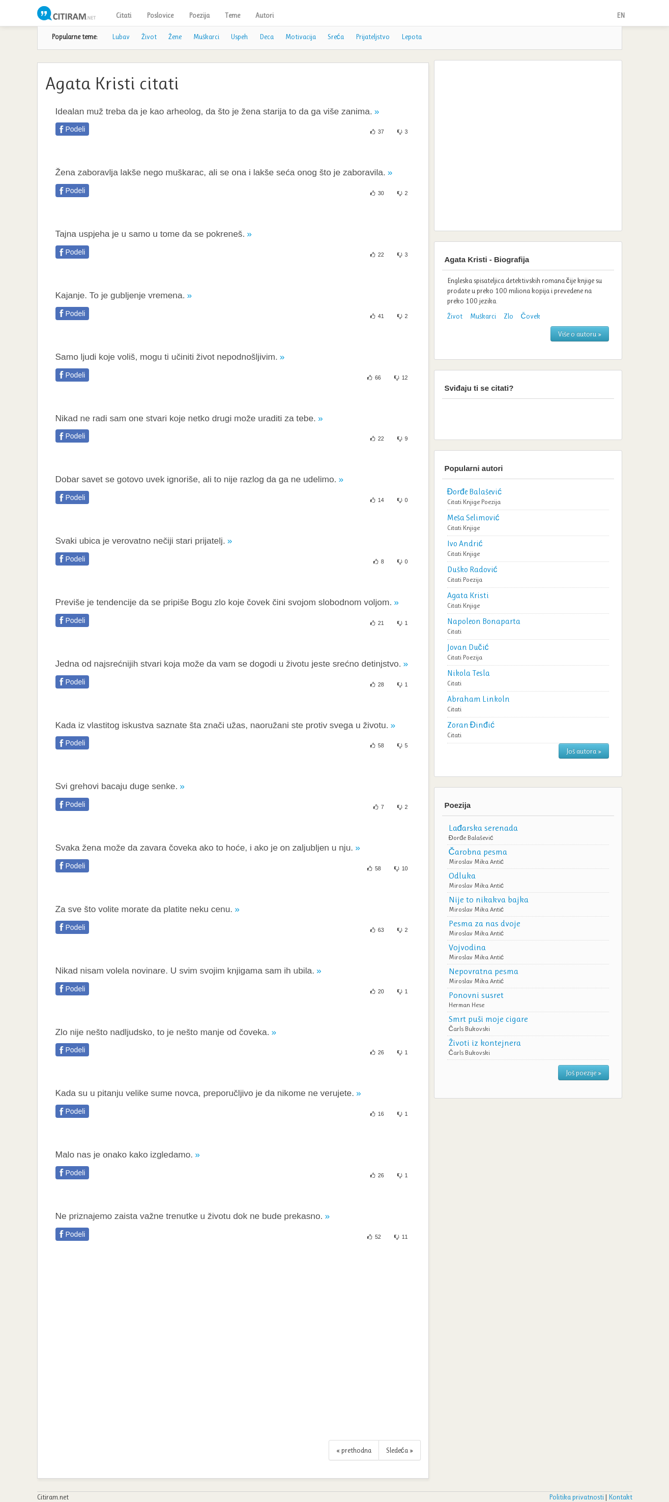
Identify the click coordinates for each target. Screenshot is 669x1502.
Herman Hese (466, 1005)
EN (621, 15)
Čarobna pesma (478, 852)
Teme (232, 15)
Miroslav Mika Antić (476, 861)
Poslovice (160, 15)
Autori (264, 15)
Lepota (411, 37)
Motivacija (300, 37)
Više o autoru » (579, 334)
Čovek (530, 316)
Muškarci (206, 37)
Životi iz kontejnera (485, 1043)
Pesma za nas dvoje (484, 923)
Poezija (199, 15)
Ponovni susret (476, 995)
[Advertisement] (233, 1346)
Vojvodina (467, 947)
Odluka (462, 875)
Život (149, 37)
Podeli (75, 129)
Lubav (121, 37)
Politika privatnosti (576, 1497)
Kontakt (620, 1497)
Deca (266, 37)
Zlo (508, 316)
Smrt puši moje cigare (488, 1019)
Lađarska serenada (483, 828)
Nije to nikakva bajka (489, 899)
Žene (175, 37)
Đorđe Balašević (471, 837)
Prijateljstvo (373, 37)
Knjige (471, 502)
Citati (123, 15)
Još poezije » (583, 1073)
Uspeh (239, 37)
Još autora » (583, 751)
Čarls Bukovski (469, 1028)
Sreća (336, 37)
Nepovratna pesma (483, 971)
